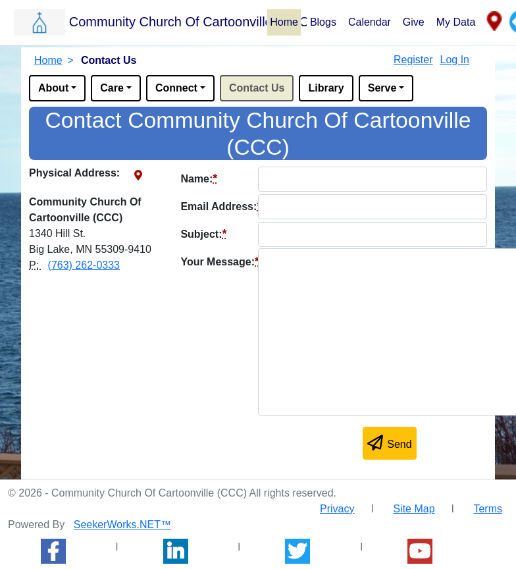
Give (414, 22)
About (53, 88)
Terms (487, 508)
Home (284, 22)
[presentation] (280, 446)
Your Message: (219, 261)
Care (112, 88)
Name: (198, 178)
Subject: (203, 233)
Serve (382, 88)
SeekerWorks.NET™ (122, 524)
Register (413, 59)
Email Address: (220, 206)
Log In (454, 59)
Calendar (369, 22)
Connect (176, 88)
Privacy (337, 508)
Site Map (413, 508)
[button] (140, 22)
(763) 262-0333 (84, 265)
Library (326, 88)
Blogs (323, 22)
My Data (456, 22)
